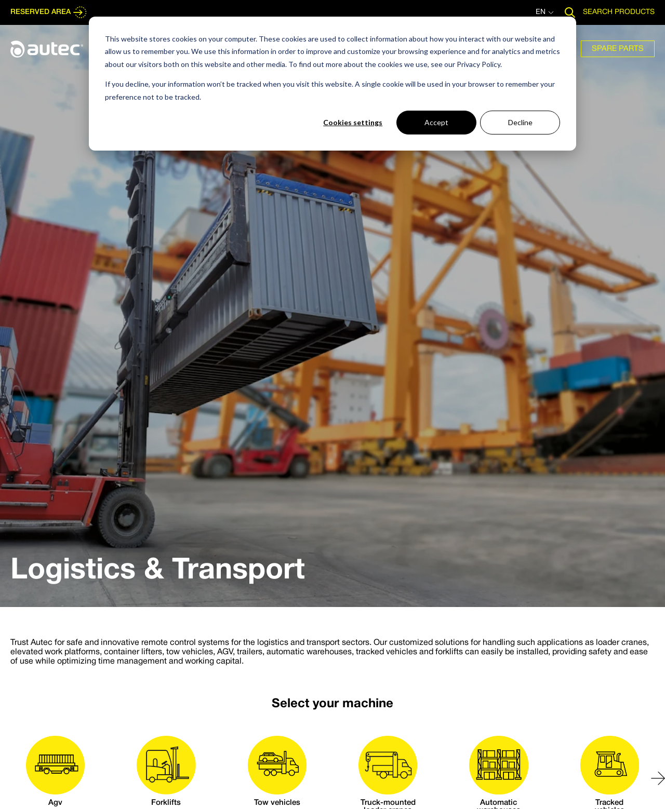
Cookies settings (352, 122)
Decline (520, 122)
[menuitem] (618, 48)
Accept (436, 122)
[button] (658, 778)
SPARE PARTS (618, 48)
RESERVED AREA (48, 12)
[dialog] (332, 84)
